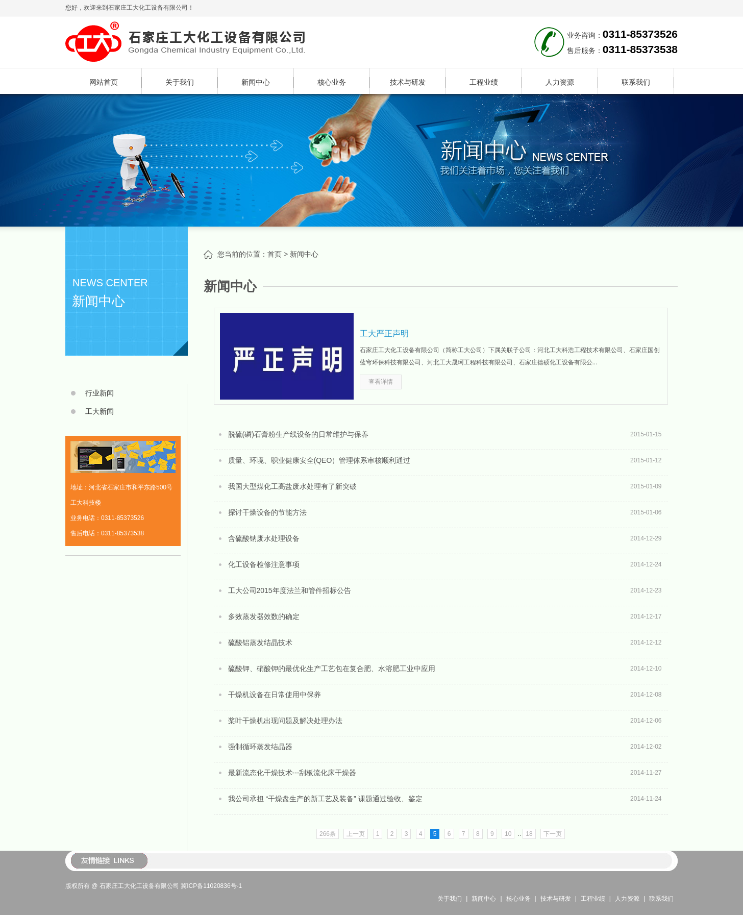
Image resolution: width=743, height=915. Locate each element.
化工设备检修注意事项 (264, 564)
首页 (274, 254)
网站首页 (103, 82)
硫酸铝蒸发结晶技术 (260, 642)
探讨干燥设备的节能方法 (267, 512)
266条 (327, 833)
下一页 (552, 833)
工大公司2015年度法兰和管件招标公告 (289, 590)
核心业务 (331, 82)
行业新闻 (99, 393)
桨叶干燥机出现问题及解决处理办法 (285, 720)
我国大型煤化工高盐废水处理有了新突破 (292, 486)
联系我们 (636, 82)
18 (529, 833)
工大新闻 (99, 411)
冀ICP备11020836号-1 (211, 885)
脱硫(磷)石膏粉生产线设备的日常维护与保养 (298, 434)
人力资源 (560, 82)
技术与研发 (408, 82)
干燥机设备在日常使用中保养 (274, 694)
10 (508, 833)
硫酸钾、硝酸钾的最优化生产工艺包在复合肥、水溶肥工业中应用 (331, 668)
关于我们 (179, 82)
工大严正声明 (384, 333)
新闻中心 (255, 82)
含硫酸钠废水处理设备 (264, 538)
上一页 (355, 833)
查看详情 (380, 381)
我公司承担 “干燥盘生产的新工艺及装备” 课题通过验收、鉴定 (325, 799)
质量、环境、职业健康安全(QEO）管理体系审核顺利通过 (319, 460)
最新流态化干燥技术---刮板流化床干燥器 (292, 773)
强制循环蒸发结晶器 (260, 747)
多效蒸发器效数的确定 (264, 616)
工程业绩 (483, 82)
